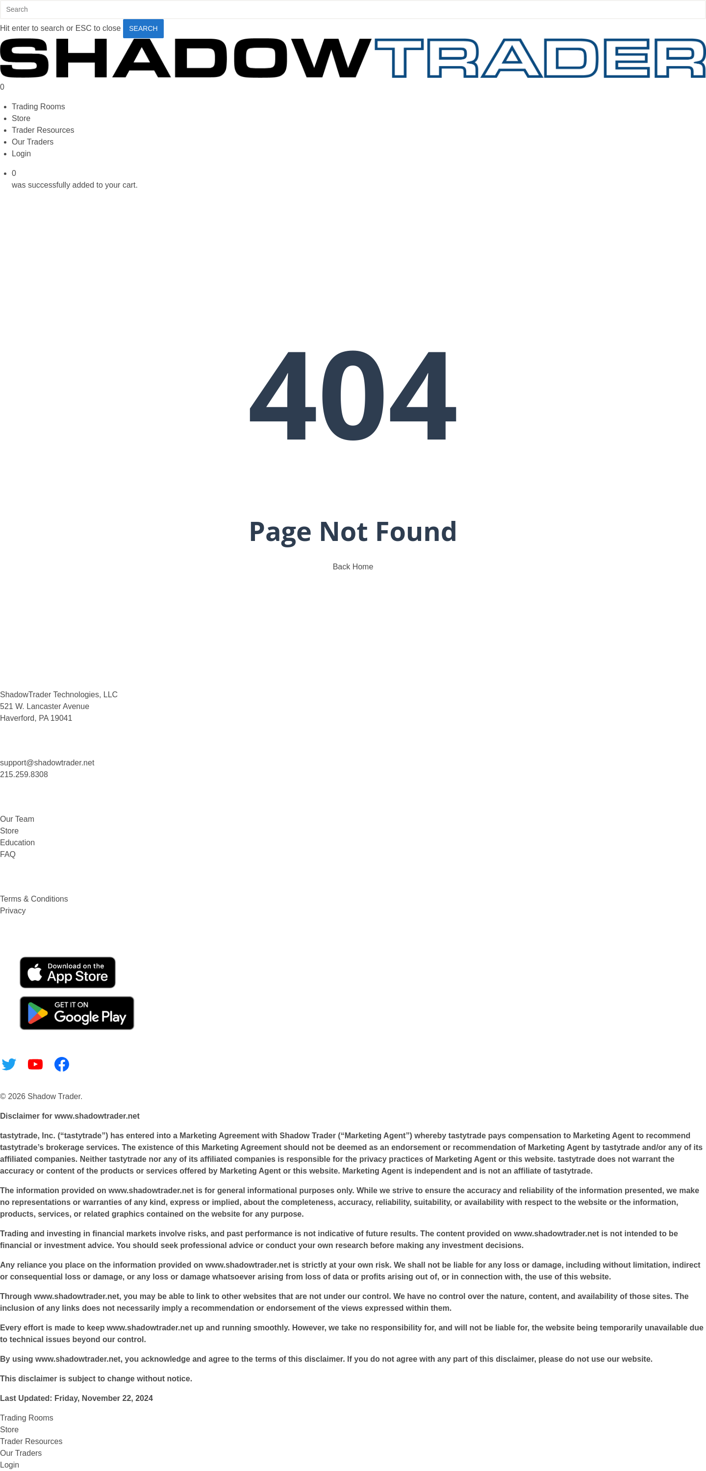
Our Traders (21, 1453)
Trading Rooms (26, 1418)
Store (9, 831)
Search (143, 28)
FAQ (8, 854)
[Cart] (353, 87)
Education (17, 842)
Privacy (12, 911)
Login (9, 1465)
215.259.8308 (24, 774)
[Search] (353, 9)
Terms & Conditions (34, 899)
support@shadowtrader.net (47, 763)
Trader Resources (31, 1441)
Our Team (17, 819)
